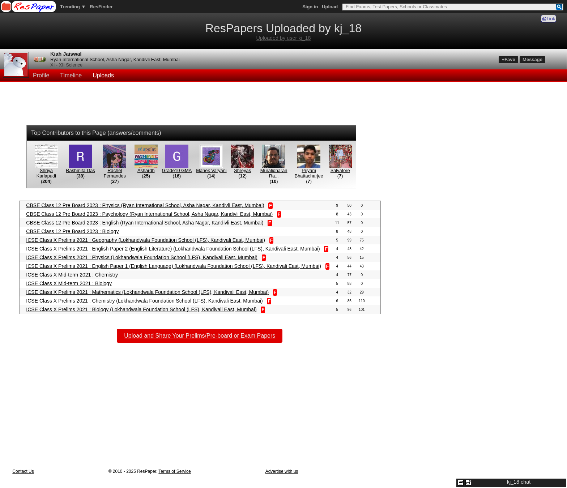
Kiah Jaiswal (65, 54)
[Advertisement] (283, 104)
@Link (548, 18)
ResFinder (101, 6)
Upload (330, 6)
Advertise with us (281, 471)
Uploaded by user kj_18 (283, 38)
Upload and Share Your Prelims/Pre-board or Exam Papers (199, 336)
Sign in (310, 6)
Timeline (71, 75)
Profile (41, 75)
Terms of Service (174, 471)
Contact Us (23, 471)
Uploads (103, 75)
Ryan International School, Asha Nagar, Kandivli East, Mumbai (115, 59)
